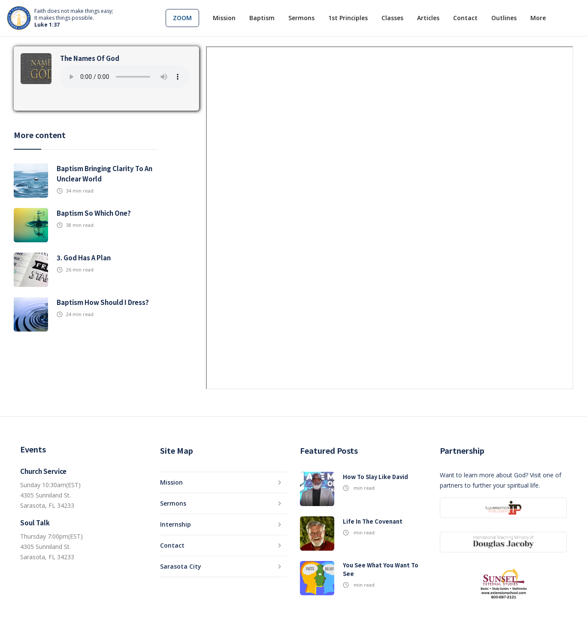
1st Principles (348, 18)
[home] (60, 18)
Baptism (262, 18)
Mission (224, 18)
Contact (465, 18)
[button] (182, 18)
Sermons (301, 18)
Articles (428, 18)
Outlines (504, 18)
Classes (392, 18)
